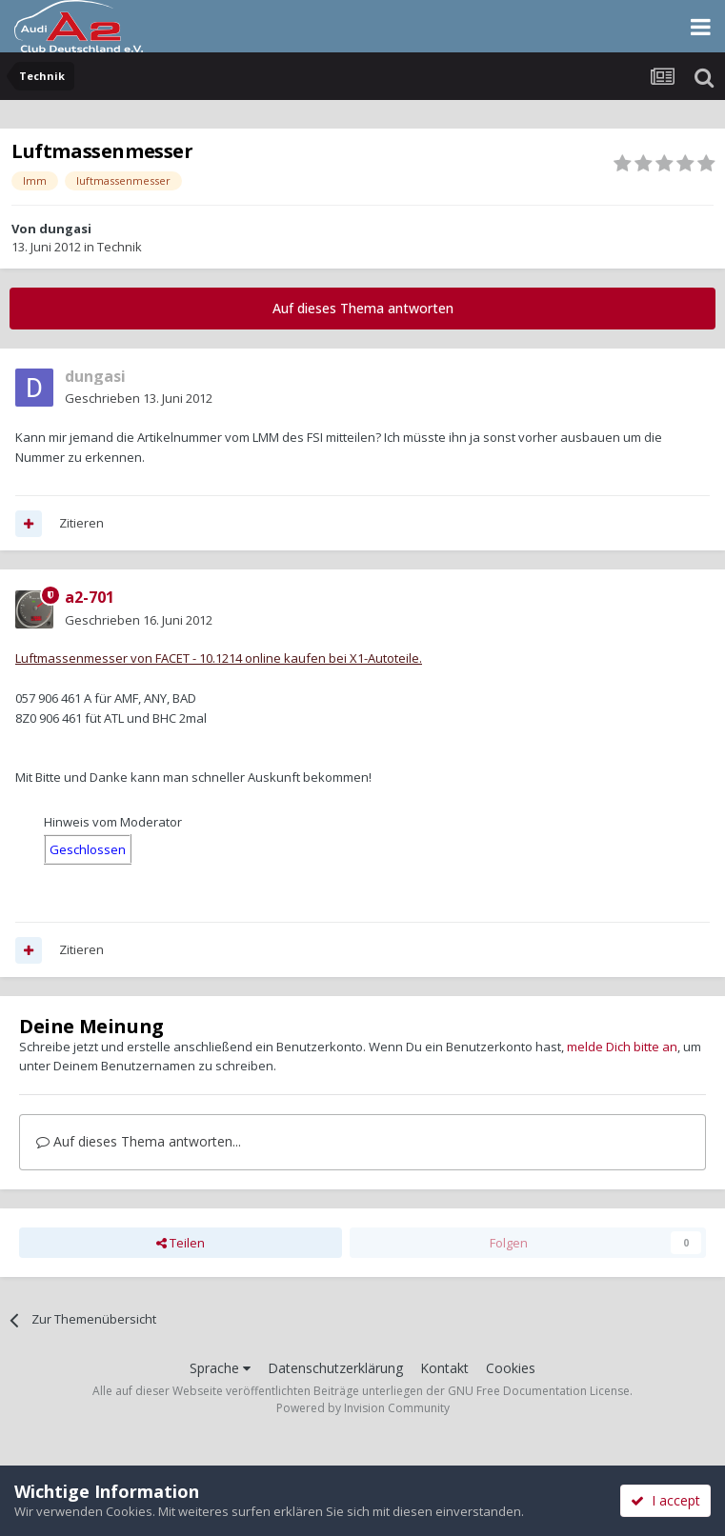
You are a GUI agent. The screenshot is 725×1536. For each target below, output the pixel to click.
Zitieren (81, 522)
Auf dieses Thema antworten (362, 308)
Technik (119, 246)
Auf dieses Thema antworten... (138, 1141)
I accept (665, 1500)
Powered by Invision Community (363, 1408)
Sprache (220, 1368)
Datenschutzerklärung (335, 1368)
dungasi (65, 228)
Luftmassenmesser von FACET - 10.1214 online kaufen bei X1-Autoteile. (218, 658)
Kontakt (444, 1368)
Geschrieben (138, 398)
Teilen (180, 1242)
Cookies (510, 1368)
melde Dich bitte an (622, 1046)
